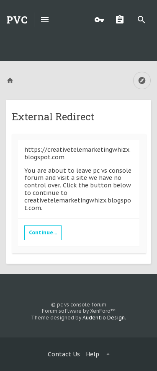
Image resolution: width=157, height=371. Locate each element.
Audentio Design (103, 317)
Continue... (43, 232)
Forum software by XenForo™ (79, 311)
